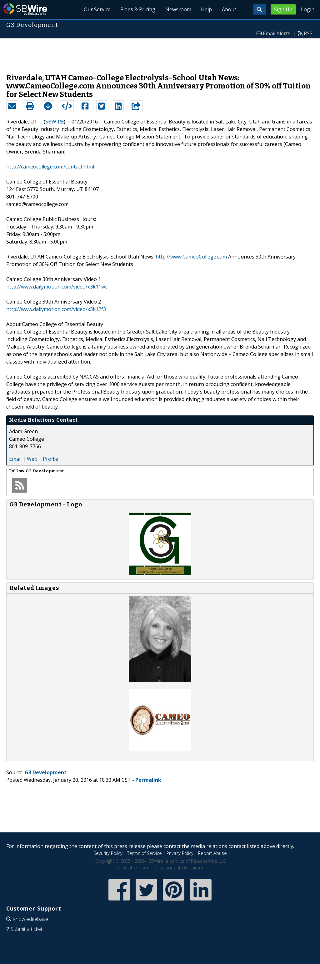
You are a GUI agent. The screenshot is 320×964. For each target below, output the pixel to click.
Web (32, 458)
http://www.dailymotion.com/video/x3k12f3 (56, 309)
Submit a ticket (26, 929)
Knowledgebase (30, 919)
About (229, 9)
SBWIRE (54, 121)
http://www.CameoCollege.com (191, 256)
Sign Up (283, 9)
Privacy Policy (180, 853)
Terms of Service (144, 853)
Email (15, 458)
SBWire (25, 9)
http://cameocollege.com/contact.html (50, 166)
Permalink (148, 779)
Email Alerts (276, 33)
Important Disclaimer (181, 868)
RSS (308, 33)
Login (307, 9)
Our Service (96, 9)
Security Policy (107, 853)
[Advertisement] (160, 53)
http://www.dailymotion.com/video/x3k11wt (56, 286)
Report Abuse (212, 853)
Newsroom (178, 9)
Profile (50, 458)
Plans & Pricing (137, 9)
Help (206, 9)
